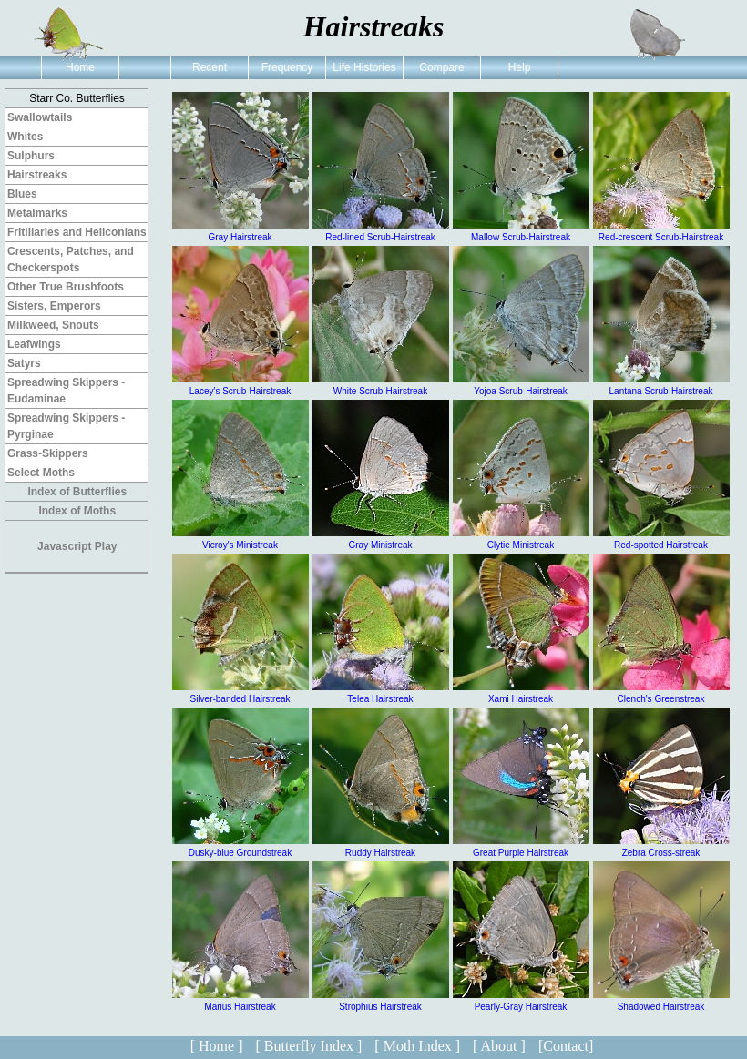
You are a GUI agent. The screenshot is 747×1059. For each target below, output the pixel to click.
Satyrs (24, 363)
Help (519, 67)
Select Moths (41, 472)
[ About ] (499, 1046)
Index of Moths (77, 510)
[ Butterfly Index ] (308, 1046)
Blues (22, 194)
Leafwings (34, 344)
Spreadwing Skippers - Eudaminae (66, 390)
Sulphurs (31, 155)
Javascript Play (77, 546)
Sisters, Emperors (54, 306)
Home (80, 67)
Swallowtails (39, 117)
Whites (25, 136)
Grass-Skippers (47, 453)
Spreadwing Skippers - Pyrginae (66, 426)
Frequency (287, 67)
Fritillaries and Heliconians (77, 232)
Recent (209, 67)
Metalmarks (37, 213)
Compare (441, 67)
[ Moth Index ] (417, 1046)
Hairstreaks (37, 174)
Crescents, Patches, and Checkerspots (70, 259)
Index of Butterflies (77, 491)
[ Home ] (216, 1046)
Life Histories (364, 67)
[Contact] (565, 1046)
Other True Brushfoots (65, 286)
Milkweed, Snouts (53, 325)
